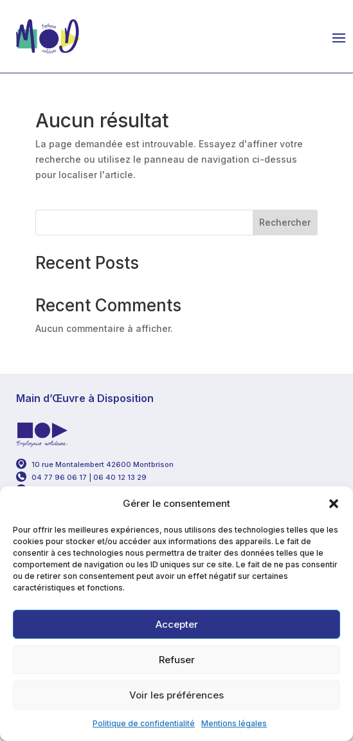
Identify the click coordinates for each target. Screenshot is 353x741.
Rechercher (285, 222)
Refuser (177, 660)
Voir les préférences (176, 695)
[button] (333, 503)
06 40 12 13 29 (121, 477)
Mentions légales (234, 723)
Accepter (177, 624)
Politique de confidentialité (144, 723)
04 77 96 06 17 (59, 477)
